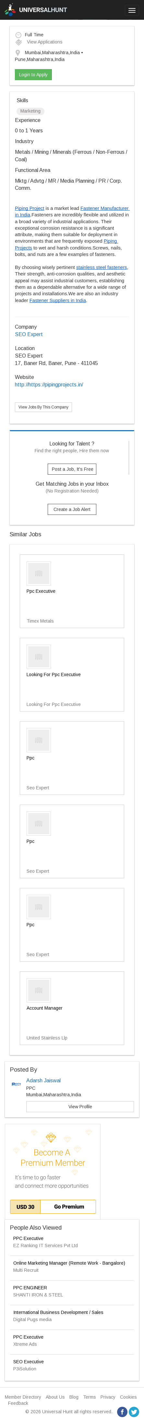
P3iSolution (24, 1368)
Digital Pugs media (32, 1319)
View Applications (39, 41)
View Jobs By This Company (43, 407)
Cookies (128, 1397)
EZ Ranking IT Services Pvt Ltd (45, 1245)
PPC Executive (28, 1238)
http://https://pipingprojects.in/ (49, 384)
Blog (73, 1397)
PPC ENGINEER (30, 1287)
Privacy (108, 1397)
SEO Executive (28, 1361)
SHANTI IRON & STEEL (38, 1294)
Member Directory (23, 1397)
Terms (89, 1397)
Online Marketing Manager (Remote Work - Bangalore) (69, 1263)
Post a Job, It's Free (72, 469)
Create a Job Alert (72, 509)
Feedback (18, 1403)
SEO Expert (29, 334)
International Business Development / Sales (58, 1312)
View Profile (80, 1106)
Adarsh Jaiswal (43, 1080)
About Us (55, 1397)
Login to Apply (33, 74)
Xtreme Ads (25, 1344)
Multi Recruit (26, 1270)
